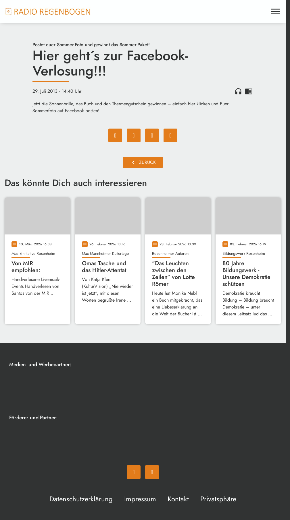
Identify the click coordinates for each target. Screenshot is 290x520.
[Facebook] (134, 472)
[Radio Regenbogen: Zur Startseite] (48, 11)
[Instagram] (152, 472)
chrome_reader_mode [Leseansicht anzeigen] (249, 91)
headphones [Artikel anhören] (238, 91)
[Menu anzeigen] (275, 11)
